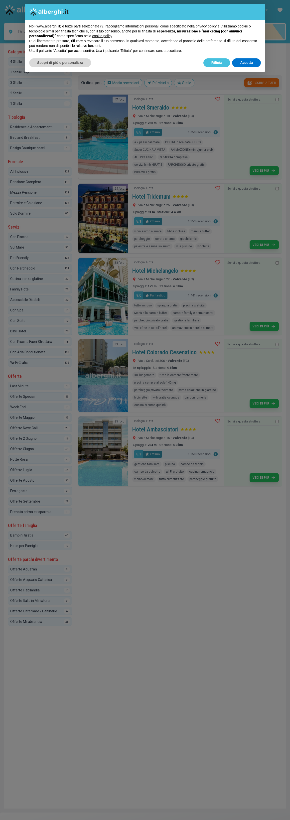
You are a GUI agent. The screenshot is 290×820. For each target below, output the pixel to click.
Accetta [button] (246, 63)
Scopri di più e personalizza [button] (60, 63)
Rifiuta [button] (216, 63)
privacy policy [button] (206, 26)
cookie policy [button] (102, 36)
